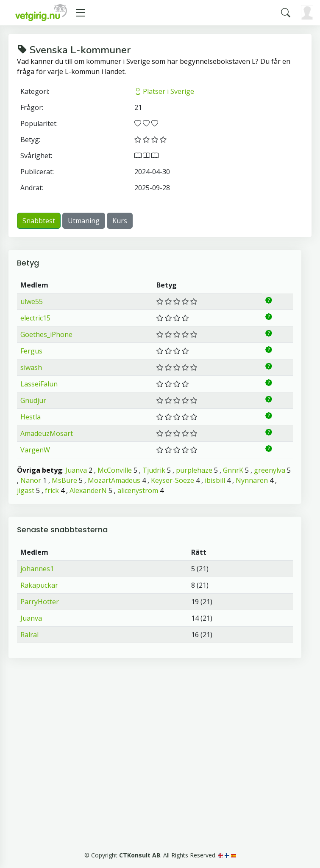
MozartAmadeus (114, 480)
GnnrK (233, 470)
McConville (114, 470)
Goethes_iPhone (46, 334)
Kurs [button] (119, 220)
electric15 (35, 318)
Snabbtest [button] (38, 220)
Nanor (30, 480)
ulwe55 (31, 301)
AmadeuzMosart (46, 433)
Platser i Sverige (164, 91)
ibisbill (215, 480)
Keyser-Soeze (172, 480)
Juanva (76, 470)
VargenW (35, 450)
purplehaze (194, 470)
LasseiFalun (39, 384)
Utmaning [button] (84, 220)
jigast (25, 490)
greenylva (269, 470)
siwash (31, 367)
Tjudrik (153, 470)
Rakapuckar (39, 585)
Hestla (30, 417)
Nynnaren (252, 480)
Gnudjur (33, 400)
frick (52, 490)
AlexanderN (88, 490)
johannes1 (37, 568)
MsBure (64, 480)
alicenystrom (137, 490)
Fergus (31, 351)
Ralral (29, 634)
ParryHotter (39, 601)
